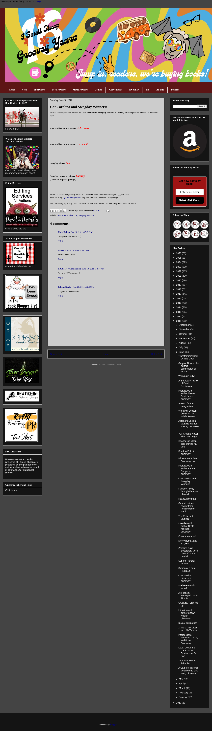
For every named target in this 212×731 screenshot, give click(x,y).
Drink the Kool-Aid (190, 200)
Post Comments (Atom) (112, 364)
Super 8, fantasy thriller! (186, 562)
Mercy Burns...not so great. (187, 542)
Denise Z (62, 250)
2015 (179, 303)
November (184, 329)
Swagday (82, 215)
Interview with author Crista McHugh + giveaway (186, 527)
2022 (179, 271)
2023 (179, 267)
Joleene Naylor (65, 287)
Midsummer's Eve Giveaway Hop (187, 460)
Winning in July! (186, 376)
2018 (179, 289)
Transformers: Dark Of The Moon (188, 357)
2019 (179, 285)
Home (12, 90)
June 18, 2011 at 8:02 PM (78, 250)
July (181, 347)
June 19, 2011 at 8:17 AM (93, 268)
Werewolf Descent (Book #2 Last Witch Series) (187, 413)
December (184, 325)
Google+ (39, 1)
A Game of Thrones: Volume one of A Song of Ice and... (188, 670)
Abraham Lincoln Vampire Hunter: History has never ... (188, 425)
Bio (147, 90)
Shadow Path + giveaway (186, 452)
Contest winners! (187, 536)
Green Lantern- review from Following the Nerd (186, 507)
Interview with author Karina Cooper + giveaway (186, 469)
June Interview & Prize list (187, 662)
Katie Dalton (64, 232)
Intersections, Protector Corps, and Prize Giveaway (188, 639)
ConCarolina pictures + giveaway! (184, 578)
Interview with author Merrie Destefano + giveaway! (186, 394)
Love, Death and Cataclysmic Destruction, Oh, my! (188, 651)
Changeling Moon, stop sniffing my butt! (187, 444)
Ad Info (160, 90)
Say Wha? (134, 90)
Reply (60, 240)
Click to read (11, 490)
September (185, 338)
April (181, 683)
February (184, 692)
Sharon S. (73, 215)
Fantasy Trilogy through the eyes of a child (188, 491)
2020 (179, 280)
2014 (179, 307)
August (183, 343)
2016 (179, 298)
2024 (179, 262)
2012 (179, 316)
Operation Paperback (72, 197)
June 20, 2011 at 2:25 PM (84, 287)
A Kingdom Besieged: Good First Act (187, 596)
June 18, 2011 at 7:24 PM (82, 232)
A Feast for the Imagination (185, 405)
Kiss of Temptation (187, 623)
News (24, 90)
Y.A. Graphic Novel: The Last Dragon (188, 435)
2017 (179, 293)
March (182, 688)
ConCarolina (62, 215)
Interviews (39, 90)
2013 (179, 312)
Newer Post (56, 354)
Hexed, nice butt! (187, 498)
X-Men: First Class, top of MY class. (188, 629)
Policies (175, 90)
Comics (98, 90)
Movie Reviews (80, 90)
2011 (179, 321)
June (182, 352)
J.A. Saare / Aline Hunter (69, 268)
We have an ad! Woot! (186, 587)
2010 (179, 702)
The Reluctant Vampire (185, 517)
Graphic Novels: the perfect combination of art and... (188, 367)
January (183, 697)
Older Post (156, 354)
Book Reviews (59, 90)
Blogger (113, 724)
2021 (179, 275)
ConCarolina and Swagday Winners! (187, 481)
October (183, 334)
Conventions (115, 90)
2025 (179, 257)
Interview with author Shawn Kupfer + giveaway (186, 614)
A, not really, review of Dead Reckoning (188, 383)
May (181, 679)
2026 (179, 253)
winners (90, 215)
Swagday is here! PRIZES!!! (187, 569)
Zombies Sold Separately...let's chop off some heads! (188, 552)
